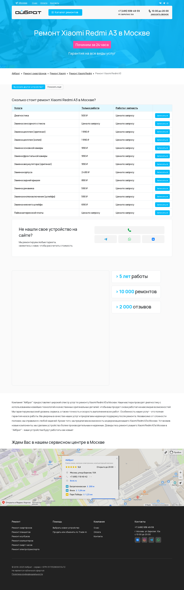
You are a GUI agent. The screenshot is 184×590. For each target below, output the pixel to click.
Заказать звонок (160, 14)
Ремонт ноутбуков (21, 536)
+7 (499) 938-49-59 (129, 10)
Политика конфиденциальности (27, 574)
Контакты (54, 3)
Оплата (43, 3)
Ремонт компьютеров (22, 540)
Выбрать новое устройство (66, 527)
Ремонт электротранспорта (25, 549)
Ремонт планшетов (21, 532)
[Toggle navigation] (65, 12)
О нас (34, 3)
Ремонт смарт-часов (22, 545)
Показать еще (54, 86)
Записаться (162, 115)
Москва (21, 2)
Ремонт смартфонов (22, 527)
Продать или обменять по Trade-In (70, 532)
